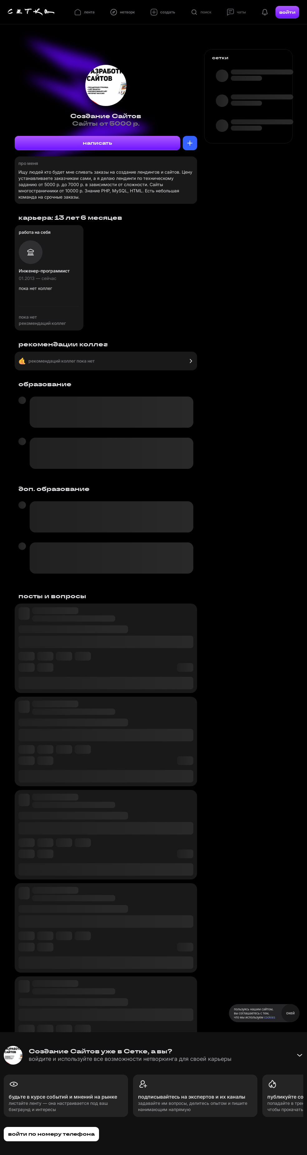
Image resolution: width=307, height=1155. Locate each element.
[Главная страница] (31, 12)
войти (287, 12)
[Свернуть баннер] (299, 1055)
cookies (269, 1017)
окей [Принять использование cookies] (290, 1013)
